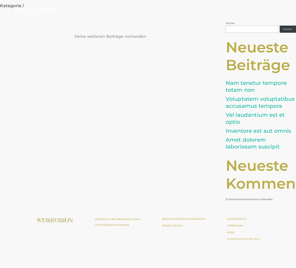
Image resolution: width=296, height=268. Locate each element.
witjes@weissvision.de (112, 224)
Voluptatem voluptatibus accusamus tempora (260, 102)
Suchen (230, 23)
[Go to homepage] (37, 10)
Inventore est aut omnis (258, 130)
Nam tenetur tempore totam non (256, 86)
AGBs (230, 232)
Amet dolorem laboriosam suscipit (253, 143)
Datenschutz (237, 218)
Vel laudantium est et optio (255, 118)
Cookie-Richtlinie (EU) (243, 238)
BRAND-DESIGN (172, 225)
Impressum (235, 225)
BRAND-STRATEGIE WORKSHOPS (183, 218)
